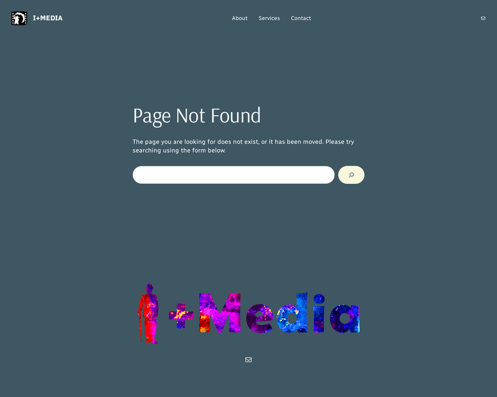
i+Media (47, 18)
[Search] (351, 175)
